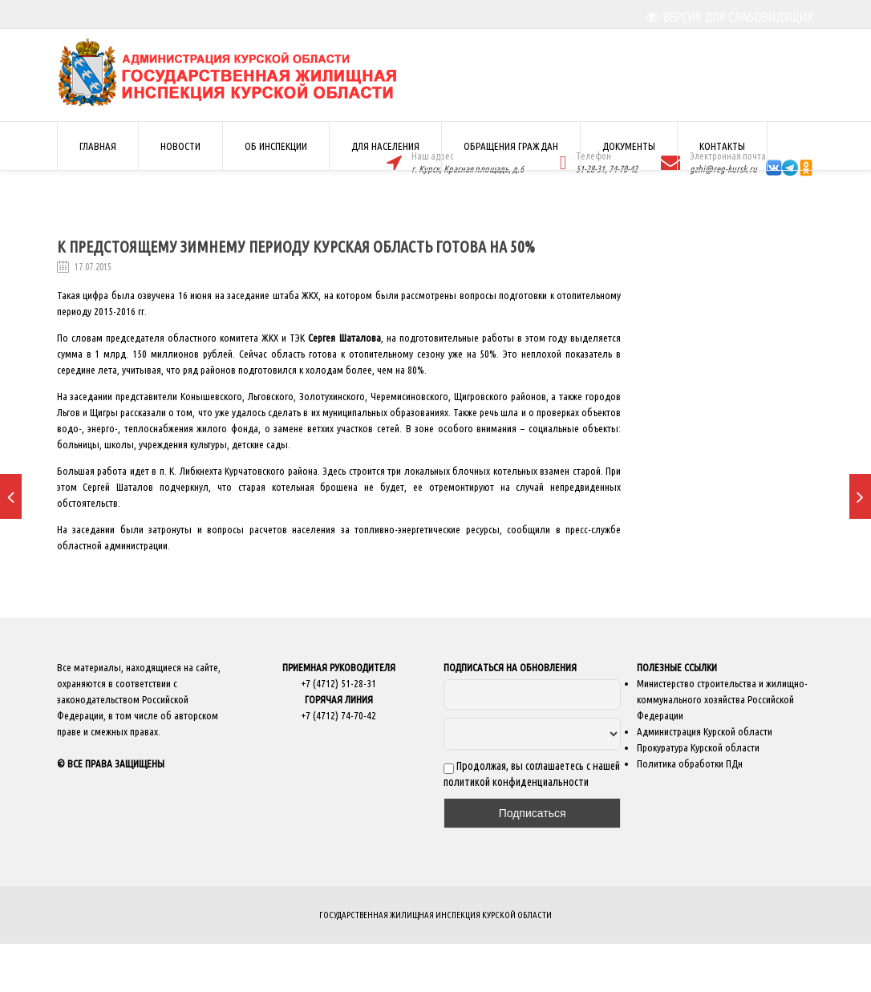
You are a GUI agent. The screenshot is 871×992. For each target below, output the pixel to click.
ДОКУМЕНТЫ (628, 146)
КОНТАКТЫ (722, 146)
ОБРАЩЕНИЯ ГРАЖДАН (511, 146)
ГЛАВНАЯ (97, 146)
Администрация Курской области (704, 731)
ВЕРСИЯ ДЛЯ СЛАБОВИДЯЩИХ (730, 17)
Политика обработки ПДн (690, 763)
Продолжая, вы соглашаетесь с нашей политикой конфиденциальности (532, 773)
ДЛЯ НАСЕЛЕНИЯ (385, 146)
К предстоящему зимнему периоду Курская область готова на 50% (296, 246)
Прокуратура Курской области (698, 747)
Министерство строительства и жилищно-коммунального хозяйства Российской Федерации (722, 699)
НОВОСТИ (180, 146)
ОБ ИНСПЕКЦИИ (276, 146)
